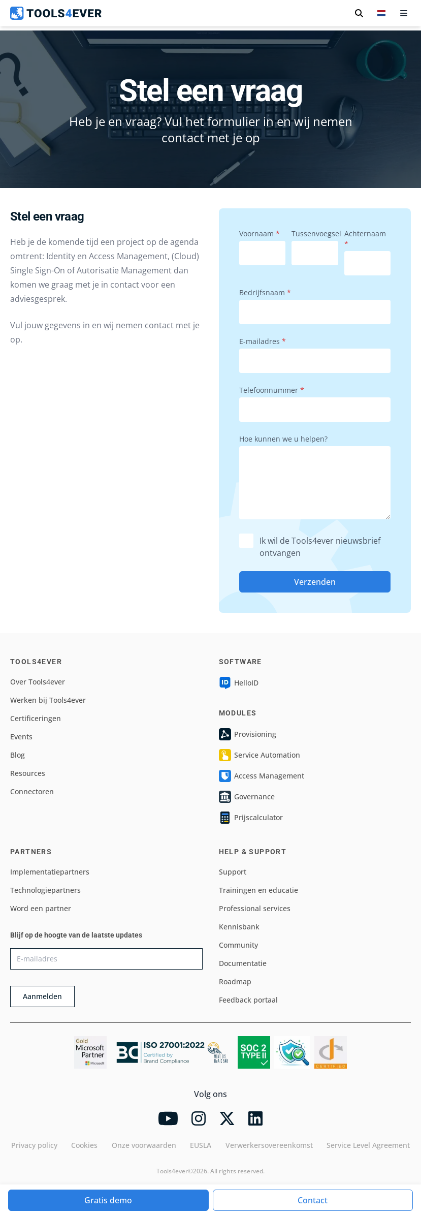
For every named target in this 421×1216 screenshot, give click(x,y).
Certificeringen (35, 718)
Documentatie (243, 963)
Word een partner (40, 908)
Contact (313, 1200)
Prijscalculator (251, 818)
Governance (247, 797)
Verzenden (315, 581)
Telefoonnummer (271, 390)
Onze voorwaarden (144, 1145)
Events (21, 736)
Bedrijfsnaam (265, 292)
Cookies (84, 1145)
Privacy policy (34, 1145)
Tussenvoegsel (315, 233)
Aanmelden (42, 996)
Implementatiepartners (49, 872)
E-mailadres (262, 341)
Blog (17, 755)
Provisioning (247, 734)
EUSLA (200, 1145)
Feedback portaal (248, 1000)
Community (238, 945)
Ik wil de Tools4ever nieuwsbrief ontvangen (309, 546)
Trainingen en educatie (258, 890)
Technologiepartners (45, 890)
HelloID (238, 683)
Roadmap (235, 981)
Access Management (261, 776)
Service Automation (259, 755)
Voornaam (259, 233)
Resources (27, 773)
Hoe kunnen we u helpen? (283, 439)
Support (232, 872)
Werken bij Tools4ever (48, 700)
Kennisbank (239, 926)
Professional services (254, 908)
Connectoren (32, 791)
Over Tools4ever (37, 682)
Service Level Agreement (368, 1145)
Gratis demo (108, 1200)
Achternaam (365, 238)
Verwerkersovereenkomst (269, 1145)
